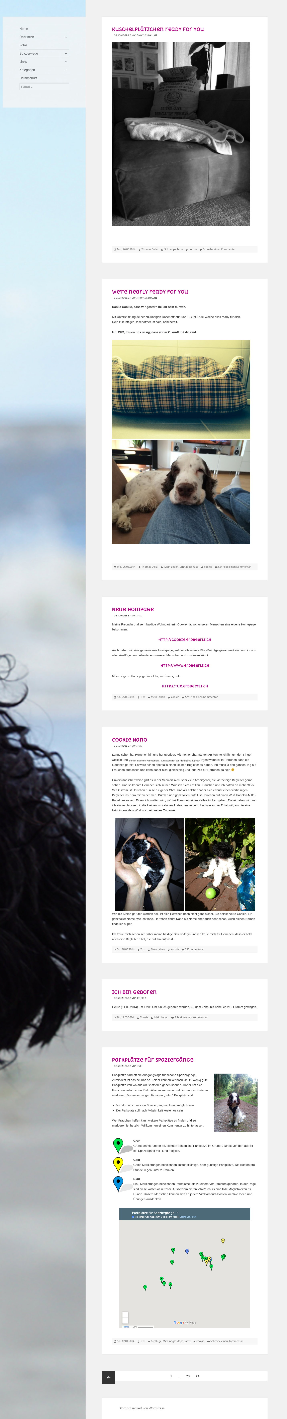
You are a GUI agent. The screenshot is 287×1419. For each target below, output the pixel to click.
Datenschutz (28, 78)
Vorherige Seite (108, 1377)
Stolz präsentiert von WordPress (142, 1408)
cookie (193, 249)
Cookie (144, 1017)
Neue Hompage (133, 609)
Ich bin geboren (134, 992)
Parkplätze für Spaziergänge (152, 1060)
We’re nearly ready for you (150, 292)
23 (189, 1374)
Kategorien (27, 70)
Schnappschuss (173, 249)
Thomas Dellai (149, 249)
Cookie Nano (129, 740)
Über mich (26, 37)
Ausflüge (156, 1341)
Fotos (23, 45)
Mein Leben (171, 566)
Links (23, 61)
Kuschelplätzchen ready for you (158, 29)
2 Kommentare (194, 949)
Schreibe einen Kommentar (219, 249)
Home (23, 28)
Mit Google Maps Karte (176, 1341)
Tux (142, 697)
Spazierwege (28, 53)
